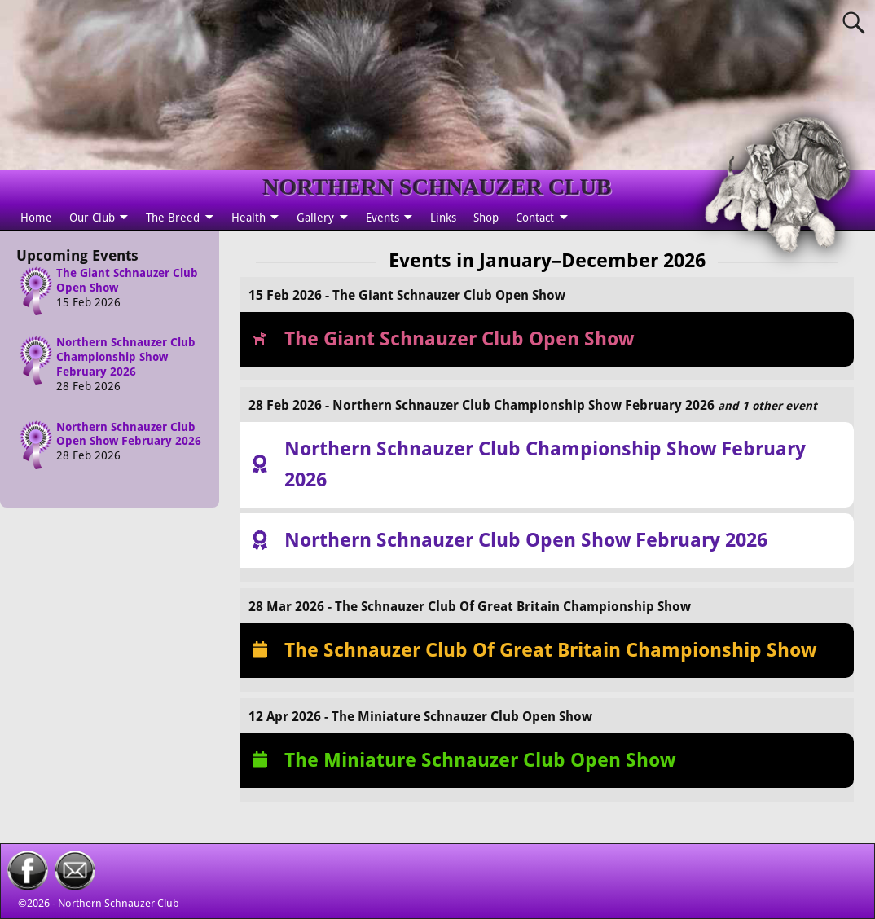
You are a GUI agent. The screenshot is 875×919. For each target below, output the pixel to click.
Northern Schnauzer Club (118, 903)
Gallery (315, 217)
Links (443, 217)
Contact (535, 217)
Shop (486, 217)
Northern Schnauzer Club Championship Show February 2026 (126, 357)
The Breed (173, 217)
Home (36, 217)
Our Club (92, 217)
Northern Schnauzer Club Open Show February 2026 (128, 434)
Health (248, 217)
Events (382, 217)
